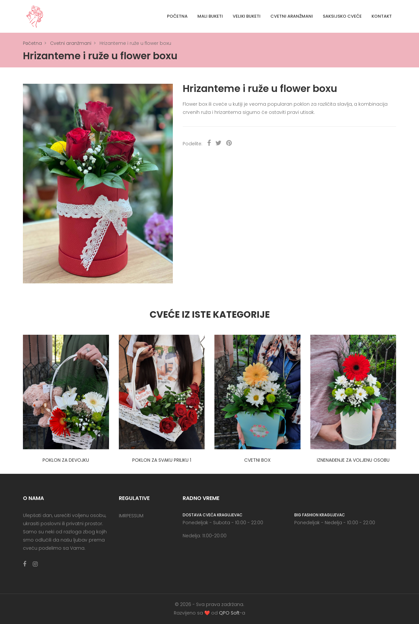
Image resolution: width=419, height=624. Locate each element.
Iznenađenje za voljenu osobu (353, 460)
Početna (177, 16)
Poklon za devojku (66, 460)
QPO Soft (229, 613)
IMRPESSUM (131, 515)
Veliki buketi (247, 16)
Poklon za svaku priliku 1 (161, 460)
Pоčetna (32, 43)
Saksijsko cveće (342, 16)
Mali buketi (210, 16)
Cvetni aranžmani (291, 16)
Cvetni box (257, 460)
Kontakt (382, 16)
